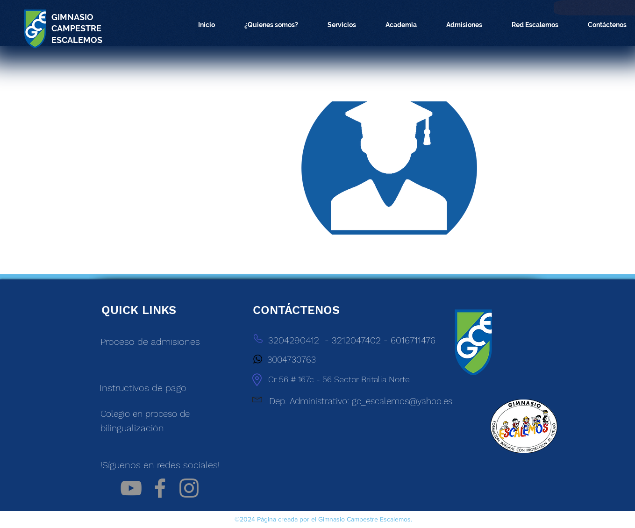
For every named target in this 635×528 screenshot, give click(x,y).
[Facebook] (160, 488)
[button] (271, 25)
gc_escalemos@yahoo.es (402, 401)
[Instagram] (189, 488)
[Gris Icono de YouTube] (131, 488)
